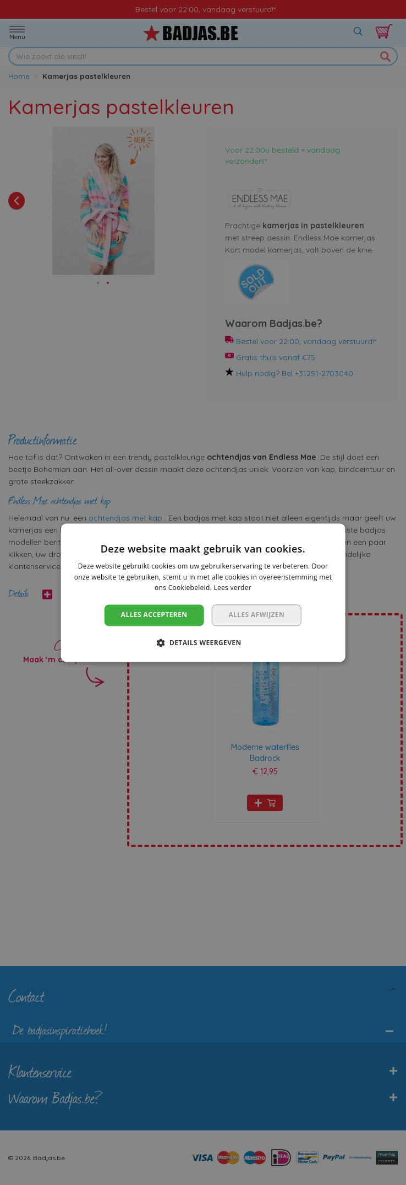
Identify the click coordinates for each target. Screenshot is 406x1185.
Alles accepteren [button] (154, 615)
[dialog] (203, 592)
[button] (202, 642)
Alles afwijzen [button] (256, 615)
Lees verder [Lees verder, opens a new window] (232, 588)
